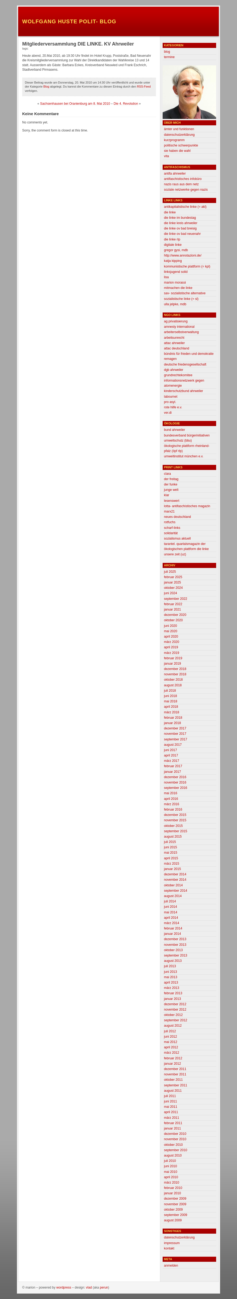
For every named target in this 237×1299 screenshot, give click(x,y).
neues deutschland (177, 517)
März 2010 (171, 1182)
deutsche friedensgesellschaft (185, 364)
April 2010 (171, 1177)
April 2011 (171, 1112)
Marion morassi (175, 282)
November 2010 (175, 1139)
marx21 (169, 511)
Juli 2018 (170, 690)
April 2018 (171, 707)
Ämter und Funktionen (179, 129)
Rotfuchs (169, 522)
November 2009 (175, 1204)
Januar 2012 (172, 1063)
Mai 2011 (170, 1107)
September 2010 (175, 1150)
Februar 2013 (173, 993)
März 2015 (171, 863)
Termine (169, 57)
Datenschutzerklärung (179, 135)
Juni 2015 (170, 847)
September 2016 (175, 788)
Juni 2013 (170, 972)
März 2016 (171, 804)
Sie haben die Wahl (177, 151)
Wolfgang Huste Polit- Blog (69, 21)
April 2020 (171, 636)
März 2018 (171, 712)
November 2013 (175, 945)
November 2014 (175, 880)
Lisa (166, 277)
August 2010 (173, 1155)
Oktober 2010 (173, 1145)
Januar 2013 (172, 999)
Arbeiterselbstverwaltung (181, 332)
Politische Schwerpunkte (181, 145)
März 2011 (171, 1118)
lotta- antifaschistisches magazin (187, 506)
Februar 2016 (173, 809)
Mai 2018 (170, 701)
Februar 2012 (173, 1058)
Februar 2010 (173, 1188)
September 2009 (175, 1215)
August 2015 (173, 836)
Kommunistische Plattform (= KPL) (187, 266)
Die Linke (170, 212)
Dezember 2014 (175, 874)
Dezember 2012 (175, 1004)
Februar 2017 (173, 766)
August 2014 (173, 896)
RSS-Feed (144, 86)
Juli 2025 (170, 572)
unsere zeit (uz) (175, 554)
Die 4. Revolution (126, 104)
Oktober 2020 (173, 620)
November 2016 (175, 782)
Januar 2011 (172, 1128)
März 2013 (171, 988)
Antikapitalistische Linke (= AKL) (185, 207)
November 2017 (175, 734)
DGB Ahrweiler (173, 370)
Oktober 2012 (173, 1015)
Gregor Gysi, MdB (176, 250)
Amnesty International (179, 327)
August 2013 (173, 961)
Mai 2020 (170, 631)
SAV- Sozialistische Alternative (184, 293)
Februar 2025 (173, 577)
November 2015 (175, 820)
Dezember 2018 (175, 669)
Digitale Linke (173, 245)
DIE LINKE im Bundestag (180, 218)
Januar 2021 (172, 609)
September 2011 (175, 1085)
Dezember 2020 (175, 615)
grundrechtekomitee (178, 375)
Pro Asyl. (170, 402)
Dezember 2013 (175, 939)
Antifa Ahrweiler (175, 173)
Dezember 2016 (175, 777)
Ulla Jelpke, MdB (175, 304)
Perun (104, 1287)
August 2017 (173, 745)
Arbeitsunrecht (174, 338)
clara (167, 474)
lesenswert (171, 501)
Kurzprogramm (174, 140)
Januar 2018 (172, 723)
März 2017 (171, 761)
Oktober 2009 (173, 1209)
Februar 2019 (173, 658)
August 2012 (173, 1025)
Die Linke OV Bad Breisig (180, 228)
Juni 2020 (170, 626)
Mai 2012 (170, 1042)
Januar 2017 (172, 772)
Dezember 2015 (175, 815)
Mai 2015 (170, 852)
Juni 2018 (170, 696)
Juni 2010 (170, 1166)
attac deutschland (176, 348)
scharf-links (172, 528)
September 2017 (175, 739)
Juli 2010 (170, 1161)
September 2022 (175, 599)
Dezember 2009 (175, 1198)
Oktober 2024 (173, 588)
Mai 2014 (170, 912)
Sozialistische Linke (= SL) (181, 299)
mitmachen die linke (178, 288)
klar (166, 495)
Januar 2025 (172, 582)
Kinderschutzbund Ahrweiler (183, 391)
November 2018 (175, 674)
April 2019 (171, 647)
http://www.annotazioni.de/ (182, 255)
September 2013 (175, 955)
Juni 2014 (170, 907)
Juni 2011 (170, 1101)
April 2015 (171, 858)
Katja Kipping (173, 261)
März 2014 (171, 923)
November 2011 (175, 1074)
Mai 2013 (170, 977)
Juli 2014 (170, 901)
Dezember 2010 (175, 1134)
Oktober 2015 (173, 826)
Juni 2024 (170, 593)
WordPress (63, 1287)
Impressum (172, 1243)
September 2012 (175, 1020)
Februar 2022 (173, 604)
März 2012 (171, 1053)
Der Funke (170, 484)
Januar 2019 (172, 663)
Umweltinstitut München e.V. (183, 456)
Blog (46, 86)
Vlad (89, 1287)
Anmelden (171, 1265)
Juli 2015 (170, 842)
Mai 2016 (170, 793)
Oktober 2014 (173, 885)
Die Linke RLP (172, 239)
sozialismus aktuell (177, 538)
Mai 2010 (170, 1172)
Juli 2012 (170, 1031)
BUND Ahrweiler (174, 430)
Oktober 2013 (173, 950)
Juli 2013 (170, 966)
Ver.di (168, 413)
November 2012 (175, 1009)
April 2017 (171, 755)
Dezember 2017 (175, 728)
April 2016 (171, 799)
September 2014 (175, 891)
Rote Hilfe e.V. (173, 407)
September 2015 (175, 831)
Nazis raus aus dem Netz (181, 184)
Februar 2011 (173, 1123)
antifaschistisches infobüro (183, 179)
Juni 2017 (170, 750)
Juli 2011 (170, 1096)
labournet (170, 396)
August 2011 (173, 1091)
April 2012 (171, 1047)
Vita (166, 156)
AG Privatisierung (176, 321)
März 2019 (171, 653)
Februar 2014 (173, 928)
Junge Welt (171, 490)
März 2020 (171, 642)
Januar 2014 (172, 934)
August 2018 (173, 685)
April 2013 (171, 982)
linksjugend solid (176, 272)
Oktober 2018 (173, 679)
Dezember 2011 (175, 1069)
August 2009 (173, 1220)
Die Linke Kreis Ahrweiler (180, 223)
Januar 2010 (172, 1193)
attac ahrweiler (174, 343)
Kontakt (169, 1248)
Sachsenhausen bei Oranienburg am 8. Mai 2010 (75, 104)
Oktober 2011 (173, 1080)
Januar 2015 (172, 869)
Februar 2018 (173, 718)
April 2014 (171, 918)
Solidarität (171, 533)
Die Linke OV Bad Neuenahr (182, 234)
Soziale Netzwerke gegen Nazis (186, 189)
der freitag (171, 479)
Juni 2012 (170, 1036)
